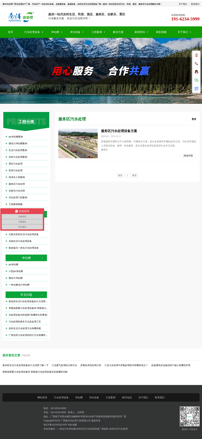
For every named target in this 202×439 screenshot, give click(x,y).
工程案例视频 (15, 204)
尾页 (134, 175)
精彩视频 (161, 32)
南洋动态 (127, 397)
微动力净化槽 (15, 278)
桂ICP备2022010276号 (55, 424)
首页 (10, 32)
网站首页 (42, 397)
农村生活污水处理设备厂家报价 (92, 428)
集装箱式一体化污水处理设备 (24, 248)
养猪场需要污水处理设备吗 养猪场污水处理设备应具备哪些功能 (28, 308)
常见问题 (26, 294)
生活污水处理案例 (18, 150)
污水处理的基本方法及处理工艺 (25, 321)
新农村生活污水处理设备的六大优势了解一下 (28, 301)
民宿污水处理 (15, 170)
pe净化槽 (13, 264)
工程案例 (96, 32)
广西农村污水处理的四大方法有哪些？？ (28, 335)
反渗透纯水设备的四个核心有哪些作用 (170, 365)
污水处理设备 (32, 32)
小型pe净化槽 (16, 271)
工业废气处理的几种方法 (64, 365)
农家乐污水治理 (17, 190)
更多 (194, 119)
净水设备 (75, 32)
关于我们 (183, 4)
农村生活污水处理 (118, 428)
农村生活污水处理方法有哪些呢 (25, 328)
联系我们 (195, 4)
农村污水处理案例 (18, 157)
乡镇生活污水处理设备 (20, 241)
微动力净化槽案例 (18, 143)
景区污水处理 (15, 163)
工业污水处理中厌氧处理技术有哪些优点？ (126, 365)
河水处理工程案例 (18, 197)
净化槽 (55, 32)
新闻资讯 (140, 32)
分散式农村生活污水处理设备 (24, 234)
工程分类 (26, 122)
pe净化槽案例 (16, 136)
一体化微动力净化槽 (19, 284)
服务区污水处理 (17, 184)
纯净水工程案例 (17, 177)
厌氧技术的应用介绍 (90, 365)
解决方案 (118, 32)
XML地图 (72, 424)
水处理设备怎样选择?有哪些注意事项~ (28, 315)
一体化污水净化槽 (66, 428)
